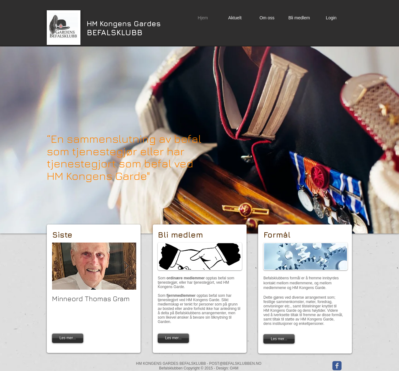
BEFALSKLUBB (124, 28)
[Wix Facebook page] (337, 365)
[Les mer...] (173, 338)
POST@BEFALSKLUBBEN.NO (235, 363)
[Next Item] (126, 266)
